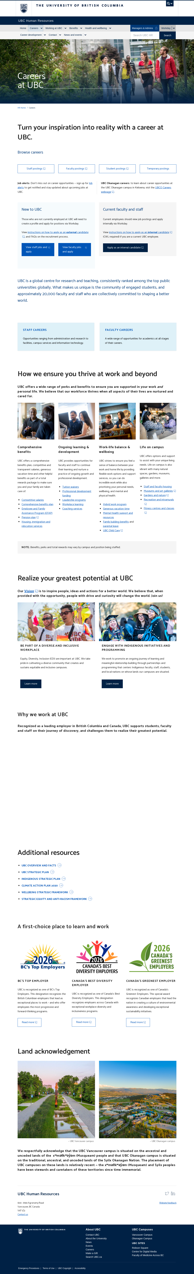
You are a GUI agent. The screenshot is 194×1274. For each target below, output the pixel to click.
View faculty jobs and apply (71, 249)
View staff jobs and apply (36, 249)
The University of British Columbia (26, 8)
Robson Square (140, 1248)
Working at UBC (53, 28)
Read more (28, 1022)
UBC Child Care (111, 530)
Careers (34, 28)
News (88, 1242)
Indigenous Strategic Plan (41, 879)
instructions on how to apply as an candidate (58, 232)
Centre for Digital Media (144, 1251)
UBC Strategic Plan (35, 872)
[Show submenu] (41, 28)
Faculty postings (75, 168)
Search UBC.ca (94, 1257)
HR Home (22, 107)
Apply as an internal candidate (124, 247)
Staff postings (34, 168)
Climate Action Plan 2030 (40, 885)
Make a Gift (92, 1253)
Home (23, 28)
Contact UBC (92, 1234)
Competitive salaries (33, 500)
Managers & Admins (145, 28)
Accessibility (80, 1268)
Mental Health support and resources (118, 515)
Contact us (23, 1215)
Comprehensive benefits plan (37, 504)
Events (89, 1246)
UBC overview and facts (39, 865)
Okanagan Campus (142, 1238)
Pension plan (29, 517)
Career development (31, 35)
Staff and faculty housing (158, 486)
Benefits (73, 28)
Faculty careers (119, 330)
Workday (166, 28)
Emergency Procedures (28, 1268)
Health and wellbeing (96, 28)
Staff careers (35, 330)
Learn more (30, 684)
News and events (73, 35)
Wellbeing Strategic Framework (45, 892)
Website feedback (167, 1203)
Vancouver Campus (142, 1234)
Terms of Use (48, 1268)
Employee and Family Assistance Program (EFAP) (37, 511)
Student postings (115, 168)
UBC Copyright (64, 1268)
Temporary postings (158, 168)
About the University (96, 1238)
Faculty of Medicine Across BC (148, 1255)
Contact (53, 35)
